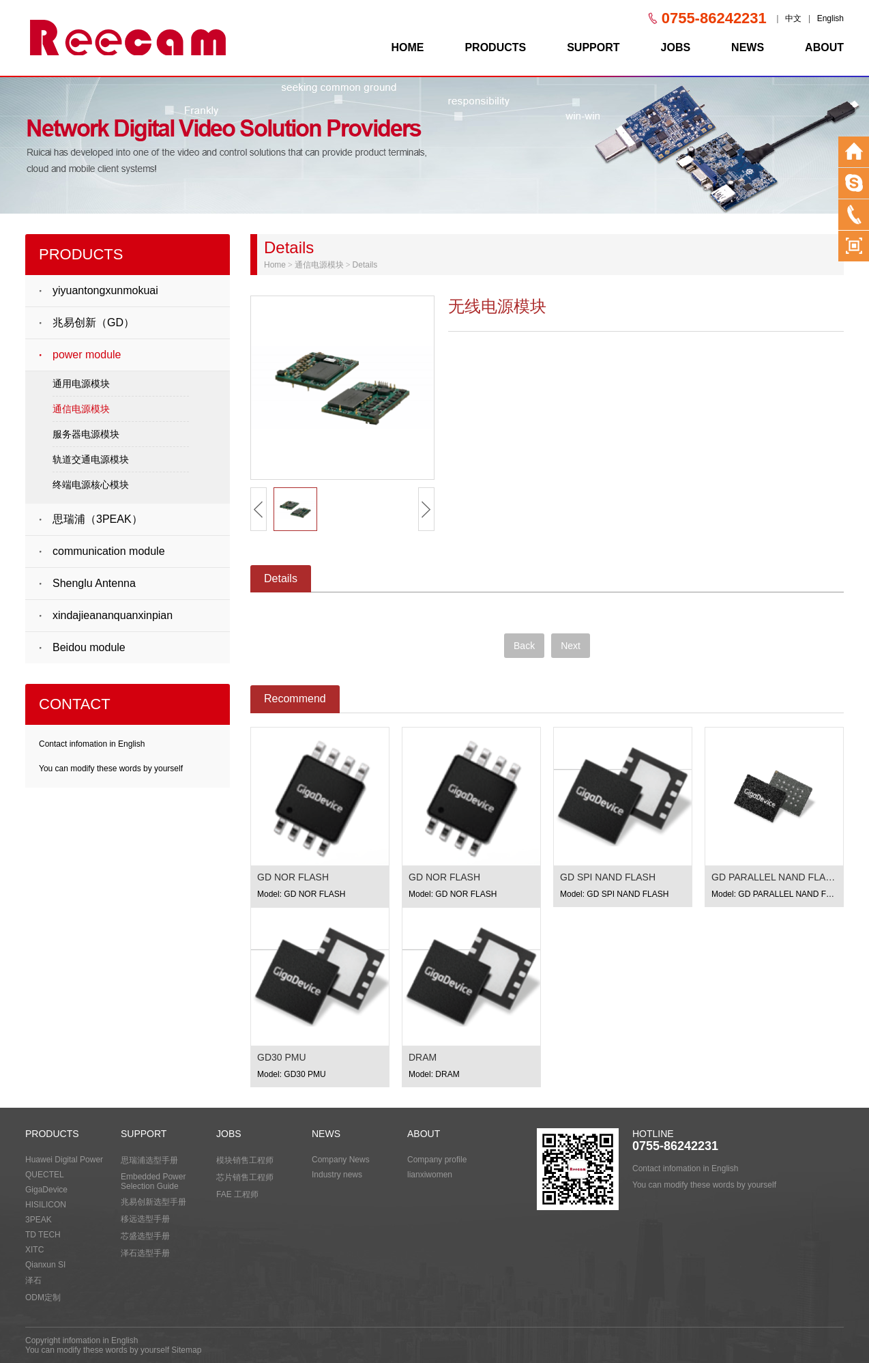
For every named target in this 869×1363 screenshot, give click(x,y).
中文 (793, 18)
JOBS (676, 47)
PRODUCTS (495, 47)
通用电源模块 (81, 383)
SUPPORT (593, 47)
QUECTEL (44, 1174)
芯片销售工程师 (245, 1177)
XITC (34, 1249)
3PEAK (38, 1219)
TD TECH (43, 1234)
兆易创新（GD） (93, 322)
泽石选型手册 (145, 1253)
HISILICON (45, 1204)
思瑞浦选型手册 (149, 1160)
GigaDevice (46, 1189)
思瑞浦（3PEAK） (98, 519)
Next (570, 645)
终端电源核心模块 (91, 484)
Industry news (337, 1174)
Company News (341, 1159)
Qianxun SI (45, 1264)
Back (524, 645)
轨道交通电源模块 (91, 459)
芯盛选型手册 (145, 1236)
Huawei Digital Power (64, 1159)
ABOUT (824, 47)
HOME (407, 47)
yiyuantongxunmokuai (105, 290)
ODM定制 (43, 1297)
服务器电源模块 (86, 434)
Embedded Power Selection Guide (153, 1181)
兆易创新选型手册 (153, 1202)
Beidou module (89, 647)
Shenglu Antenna (94, 583)
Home (275, 265)
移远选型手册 (145, 1219)
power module (87, 354)
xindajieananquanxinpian (113, 615)
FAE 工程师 (237, 1194)
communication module (109, 551)
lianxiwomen (429, 1174)
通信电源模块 (81, 408)
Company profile (437, 1159)
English (830, 18)
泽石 (33, 1280)
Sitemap (186, 1350)
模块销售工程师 (245, 1160)
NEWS (747, 47)
